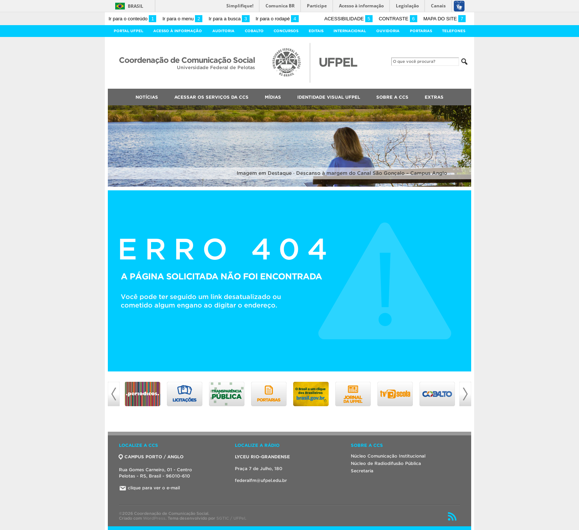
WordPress (154, 518)
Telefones (453, 31)
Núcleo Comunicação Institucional (388, 455)
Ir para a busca (229, 18)
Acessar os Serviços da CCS (211, 97)
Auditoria (223, 31)
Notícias (147, 97)
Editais (316, 31)
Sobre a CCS (392, 97)
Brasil (135, 6)
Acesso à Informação (177, 31)
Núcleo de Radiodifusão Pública (386, 463)
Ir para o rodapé (277, 18)
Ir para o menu (182, 18)
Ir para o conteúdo (132, 18)
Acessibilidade (348, 18)
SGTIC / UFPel (230, 518)
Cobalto (254, 31)
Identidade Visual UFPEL (328, 97)
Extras (434, 97)
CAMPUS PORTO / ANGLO (151, 456)
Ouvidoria (388, 31)
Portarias (421, 31)
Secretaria (362, 470)
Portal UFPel (128, 31)
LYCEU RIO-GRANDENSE (262, 456)
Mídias (273, 97)
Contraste (398, 18)
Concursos (286, 31)
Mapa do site (444, 18)
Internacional (349, 31)
